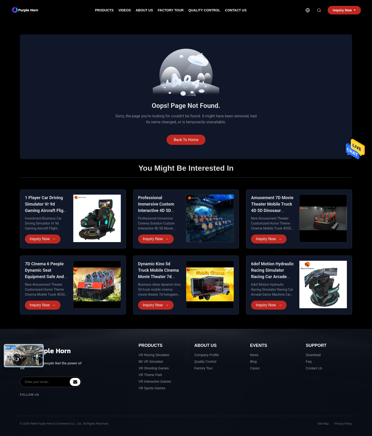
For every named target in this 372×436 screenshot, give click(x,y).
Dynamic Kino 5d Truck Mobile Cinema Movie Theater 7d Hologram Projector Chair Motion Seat (158, 276)
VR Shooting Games (154, 368)
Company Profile (206, 355)
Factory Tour (171, 10)
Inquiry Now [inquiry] (344, 10)
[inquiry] (75, 382)
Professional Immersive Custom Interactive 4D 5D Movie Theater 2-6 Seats (156, 210)
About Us (144, 10)
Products (104, 10)
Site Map (323, 423)
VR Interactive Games (155, 381)
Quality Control (204, 10)
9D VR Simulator (151, 361)
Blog (253, 361)
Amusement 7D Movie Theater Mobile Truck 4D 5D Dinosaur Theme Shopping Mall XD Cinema (272, 210)
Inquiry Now (43, 239)
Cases (255, 368)
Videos (124, 10)
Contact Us (235, 10)
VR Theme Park (150, 375)
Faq (309, 361)
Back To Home (186, 140)
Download (313, 355)
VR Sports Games (152, 388)
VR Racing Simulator (154, 355)
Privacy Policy (343, 423)
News (254, 355)
